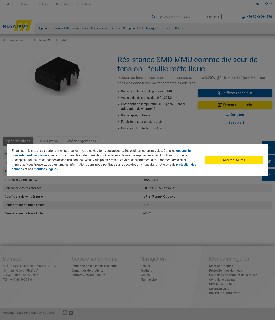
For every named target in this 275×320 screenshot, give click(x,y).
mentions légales (46, 169)
